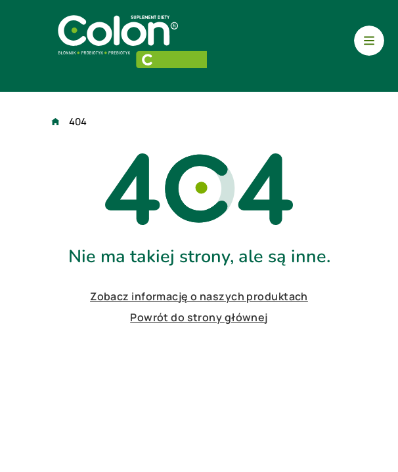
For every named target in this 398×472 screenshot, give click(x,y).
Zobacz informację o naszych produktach (199, 296)
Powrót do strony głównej (199, 317)
